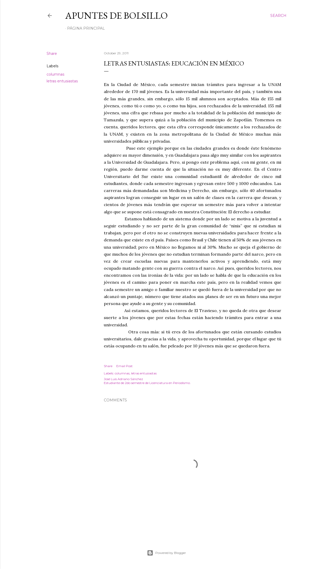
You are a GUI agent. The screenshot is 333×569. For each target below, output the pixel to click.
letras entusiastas (62, 81)
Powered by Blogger (166, 553)
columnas (55, 74)
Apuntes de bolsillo (116, 15)
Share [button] (52, 53)
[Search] (278, 15)
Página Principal (86, 28)
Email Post (124, 366)
